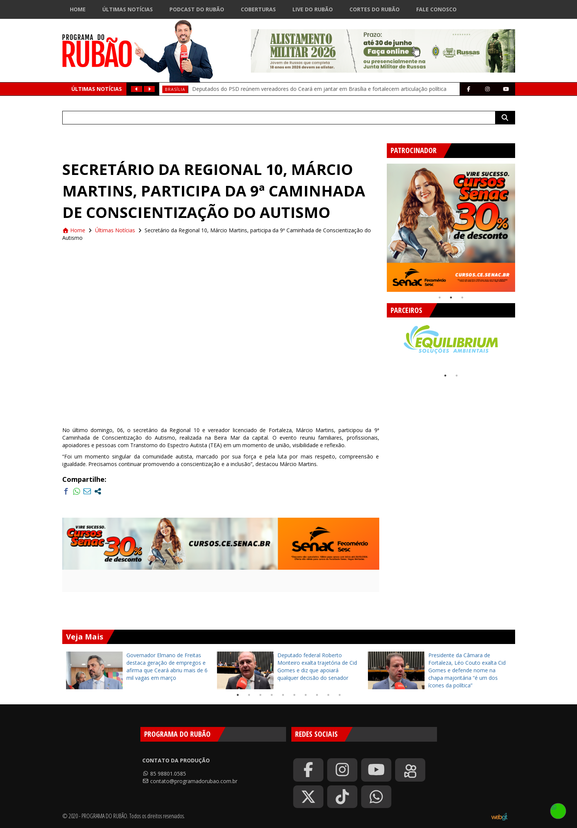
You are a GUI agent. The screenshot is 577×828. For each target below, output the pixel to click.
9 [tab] (328, 695)
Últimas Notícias (127, 9)
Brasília (175, 89)
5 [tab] (283, 695)
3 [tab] (462, 297)
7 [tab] (305, 695)
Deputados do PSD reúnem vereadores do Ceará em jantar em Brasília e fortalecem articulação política (319, 88)
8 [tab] (317, 695)
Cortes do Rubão (374, 9)
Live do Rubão (312, 9)
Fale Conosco (436, 9)
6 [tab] (294, 695)
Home (78, 9)
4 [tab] (271, 695)
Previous (381, 224)
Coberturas (258, 9)
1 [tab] (439, 297)
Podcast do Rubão (196, 9)
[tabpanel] (451, 228)
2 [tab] (451, 297)
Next (521, 224)
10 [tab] (339, 695)
